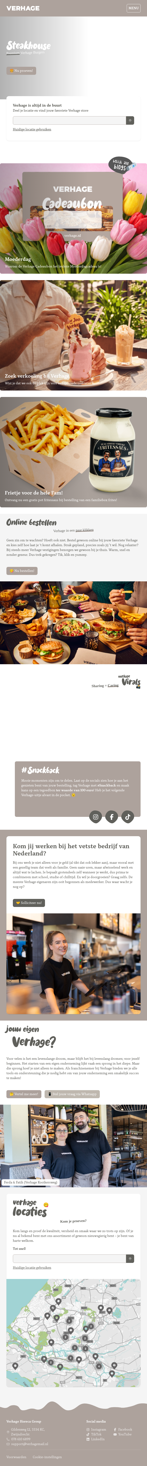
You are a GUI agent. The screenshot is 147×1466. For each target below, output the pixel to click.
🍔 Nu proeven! (21, 71)
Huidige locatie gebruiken (32, 129)
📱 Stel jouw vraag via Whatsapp (72, 1094)
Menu (134, 8)
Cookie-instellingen (47, 1457)
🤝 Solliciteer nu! (29, 903)
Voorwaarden (16, 1457)
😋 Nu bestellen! (22, 571)
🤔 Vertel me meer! (24, 1094)
